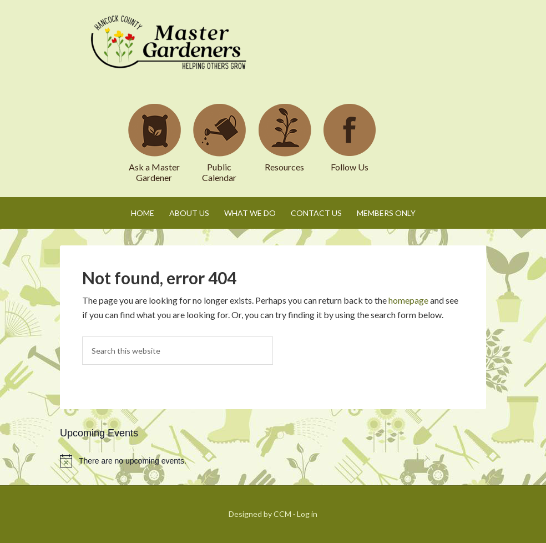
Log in (307, 514)
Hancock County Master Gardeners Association (170, 52)
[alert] (273, 460)
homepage (408, 300)
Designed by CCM (260, 514)
